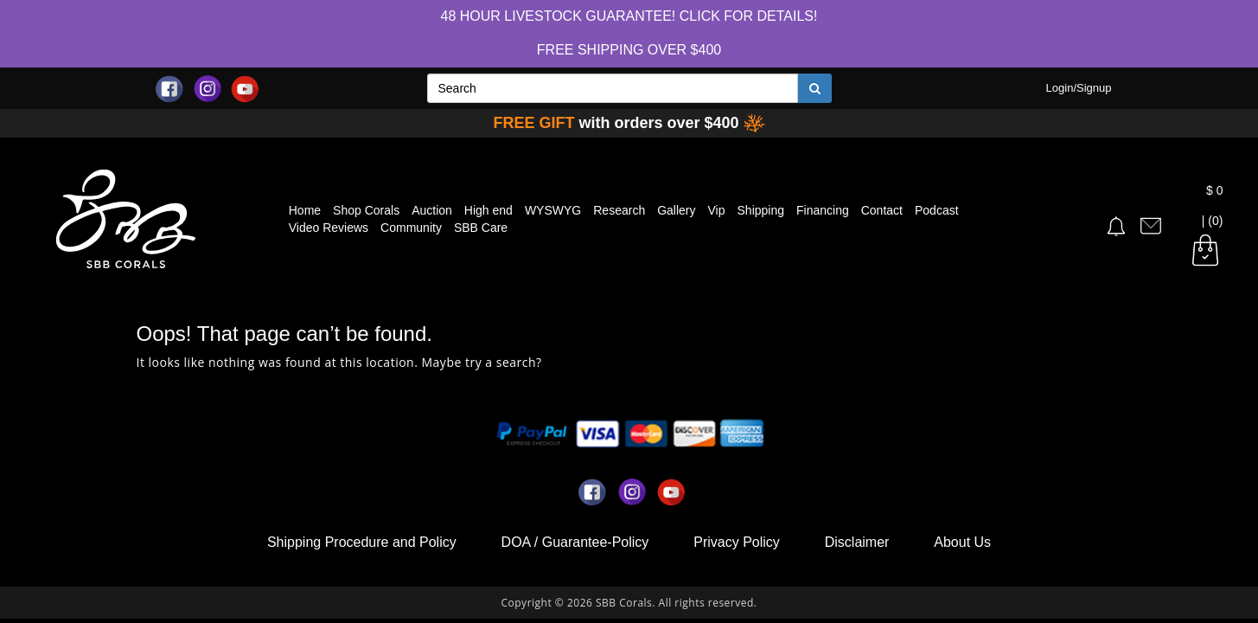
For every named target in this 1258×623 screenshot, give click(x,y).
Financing (822, 210)
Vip (716, 210)
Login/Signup (1079, 87)
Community (411, 227)
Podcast (937, 210)
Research (619, 210)
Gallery (676, 210)
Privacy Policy (736, 542)
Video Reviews (328, 227)
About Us (962, 542)
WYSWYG (553, 210)
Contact (882, 210)
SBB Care (481, 227)
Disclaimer (857, 542)
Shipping (761, 210)
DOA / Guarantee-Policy (575, 542)
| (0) (1205, 221)
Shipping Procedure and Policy (362, 542)
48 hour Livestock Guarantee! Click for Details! (629, 16)
